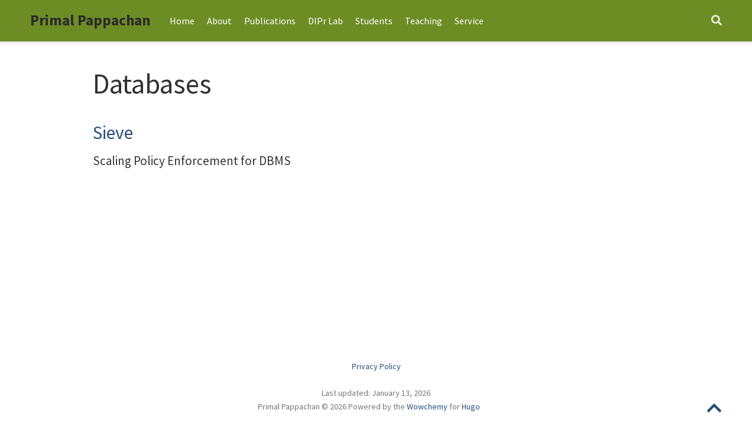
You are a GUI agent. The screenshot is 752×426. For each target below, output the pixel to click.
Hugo (471, 406)
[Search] (716, 21)
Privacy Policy (376, 366)
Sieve (113, 132)
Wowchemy (427, 406)
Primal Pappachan (90, 20)
